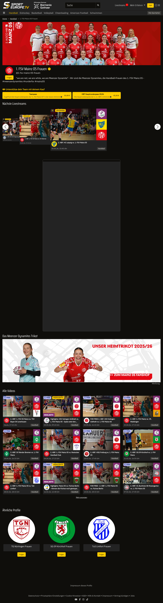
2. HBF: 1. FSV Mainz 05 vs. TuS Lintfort (22, 487)
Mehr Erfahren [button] (136, 5)
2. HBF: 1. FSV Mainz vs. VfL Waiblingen (140, 420)
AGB (84, 596)
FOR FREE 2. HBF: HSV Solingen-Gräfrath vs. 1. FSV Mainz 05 (102, 420)
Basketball (37, 13)
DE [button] (157, 5)
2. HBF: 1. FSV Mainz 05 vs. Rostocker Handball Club (64, 453)
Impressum (107, 596)
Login (150, 5)
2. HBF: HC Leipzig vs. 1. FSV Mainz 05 (72, 142)
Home (4, 19)
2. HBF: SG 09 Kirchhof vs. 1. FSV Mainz (143, 453)
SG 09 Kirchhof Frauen (61, 546)
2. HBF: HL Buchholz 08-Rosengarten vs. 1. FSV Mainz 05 (144, 487)
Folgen (9, 77)
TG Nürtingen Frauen (21, 546)
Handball (13, 13)
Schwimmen (96, 13)
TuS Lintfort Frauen (101, 546)
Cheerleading (61, 13)
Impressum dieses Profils (81, 585)
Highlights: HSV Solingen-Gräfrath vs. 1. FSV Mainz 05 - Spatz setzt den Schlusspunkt (64, 420)
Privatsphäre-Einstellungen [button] (53, 596)
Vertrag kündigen (121, 596)
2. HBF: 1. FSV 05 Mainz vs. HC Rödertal (35, 139)
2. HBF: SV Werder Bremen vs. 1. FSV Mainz (24, 453)
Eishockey (25, 13)
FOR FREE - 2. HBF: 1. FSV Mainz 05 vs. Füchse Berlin (104, 487)
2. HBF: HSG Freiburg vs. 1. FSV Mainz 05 (104, 453)
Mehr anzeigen (81, 497)
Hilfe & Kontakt (94, 596)
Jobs (133, 596)
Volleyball (48, 13)
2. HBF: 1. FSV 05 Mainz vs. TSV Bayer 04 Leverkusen (22, 420)
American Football (79, 13)
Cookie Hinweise (73, 596)
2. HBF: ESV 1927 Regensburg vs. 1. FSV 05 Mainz (17, 136)
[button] (5, 127)
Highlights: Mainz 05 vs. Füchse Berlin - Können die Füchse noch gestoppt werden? (64, 487)
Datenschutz (34, 596)
